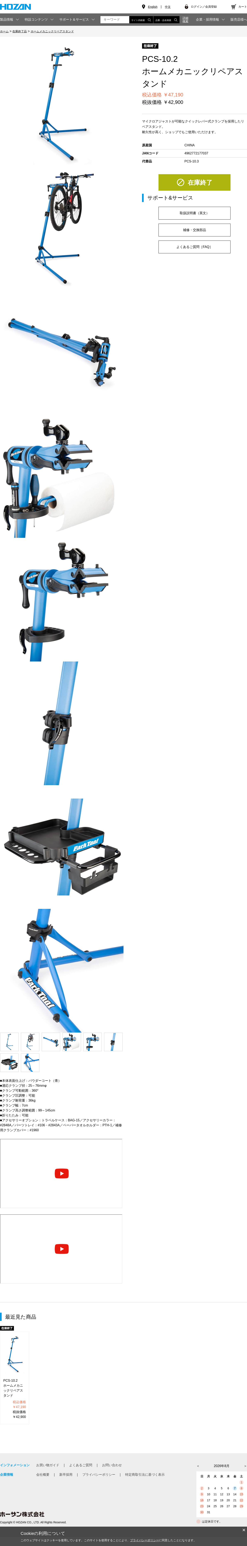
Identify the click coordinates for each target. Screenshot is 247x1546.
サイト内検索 (141, 19)
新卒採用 (65, 1474)
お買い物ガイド (47, 1465)
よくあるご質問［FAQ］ (194, 247)
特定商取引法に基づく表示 (145, 1474)
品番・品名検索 (166, 19)
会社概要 (42, 1474)
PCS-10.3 (191, 161)
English (152, 6)
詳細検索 (185, 19)
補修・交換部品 (194, 230)
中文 (168, 6)
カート (242, 6)
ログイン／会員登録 (204, 6)
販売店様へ (239, 19)
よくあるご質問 (80, 1465)
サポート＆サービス (74, 19)
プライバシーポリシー (98, 1474)
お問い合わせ (112, 1465)
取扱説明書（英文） (194, 213)
